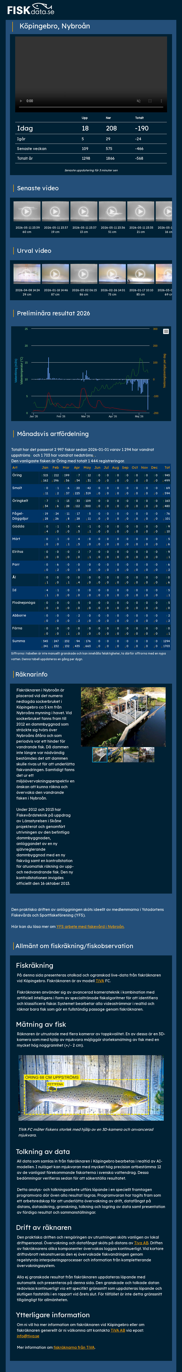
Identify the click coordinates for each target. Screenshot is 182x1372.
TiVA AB (118, 1330)
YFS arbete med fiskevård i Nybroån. (90, 926)
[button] (161, 717)
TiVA (100, 980)
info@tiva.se (28, 1336)
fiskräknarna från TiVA (74, 1347)
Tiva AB (141, 1242)
